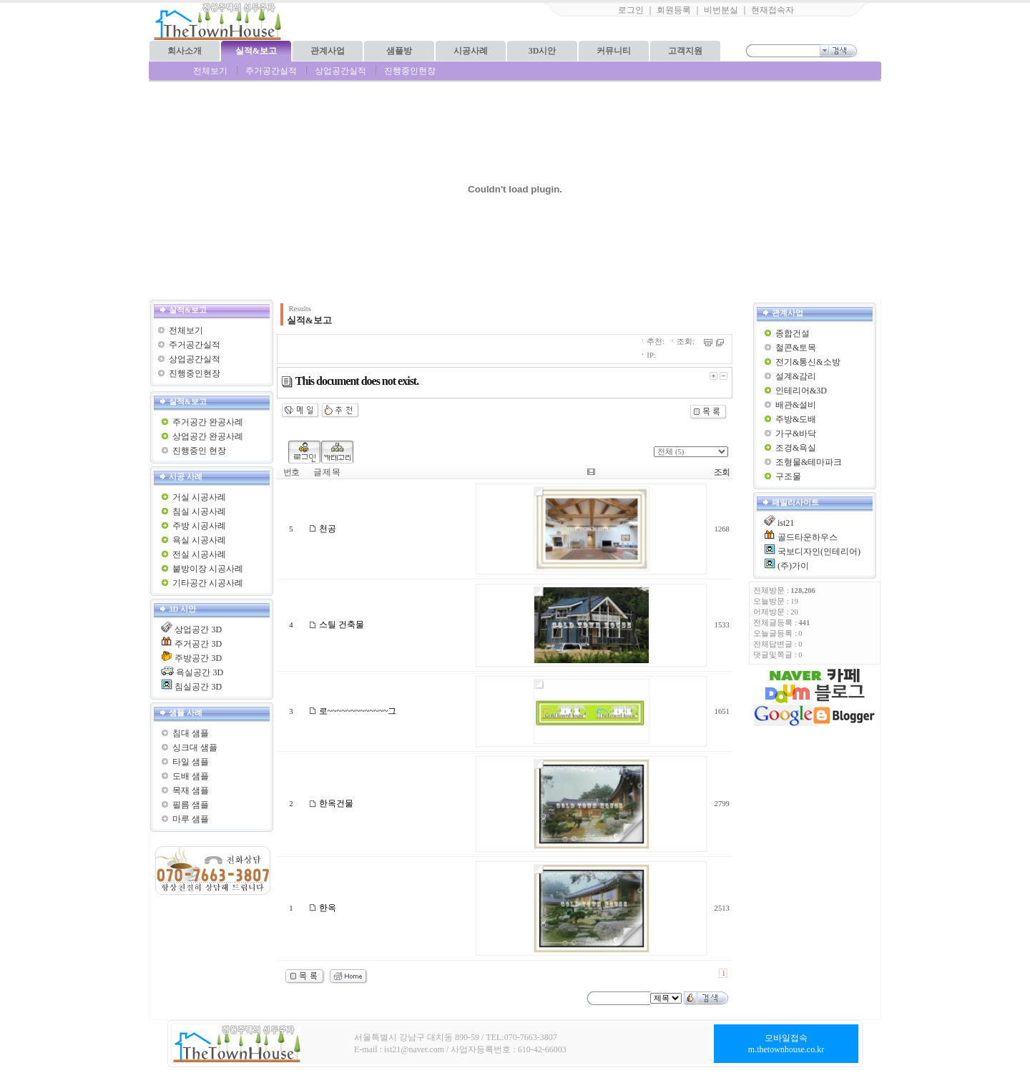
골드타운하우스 (808, 537)
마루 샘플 (190, 819)
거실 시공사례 (199, 497)
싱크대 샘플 (194, 748)
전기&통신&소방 (807, 362)
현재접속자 (772, 10)
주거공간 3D (198, 644)
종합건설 (792, 333)
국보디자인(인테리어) (819, 552)
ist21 (786, 523)
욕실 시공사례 (199, 540)
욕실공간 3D (199, 672)
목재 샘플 (190, 790)
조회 (722, 472)
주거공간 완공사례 (207, 422)
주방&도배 (795, 419)
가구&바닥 (795, 433)
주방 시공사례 (199, 526)
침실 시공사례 (199, 511)
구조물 (788, 476)
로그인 (631, 10)
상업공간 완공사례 (207, 436)
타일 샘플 (190, 762)
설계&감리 (795, 376)
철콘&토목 (795, 348)
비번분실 (721, 10)
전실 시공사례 (199, 554)
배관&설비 (795, 405)
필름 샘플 (190, 805)
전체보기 (210, 71)
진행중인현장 (410, 71)
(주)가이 (793, 566)
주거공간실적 (271, 71)
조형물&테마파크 (808, 462)
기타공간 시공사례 (207, 583)
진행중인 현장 (199, 451)
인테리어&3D (801, 391)
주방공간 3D (198, 658)
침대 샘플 (190, 733)
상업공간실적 (340, 71)
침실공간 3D (198, 687)
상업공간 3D (198, 629)
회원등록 (674, 10)
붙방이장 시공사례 (207, 569)
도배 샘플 (190, 776)
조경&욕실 (795, 448)
